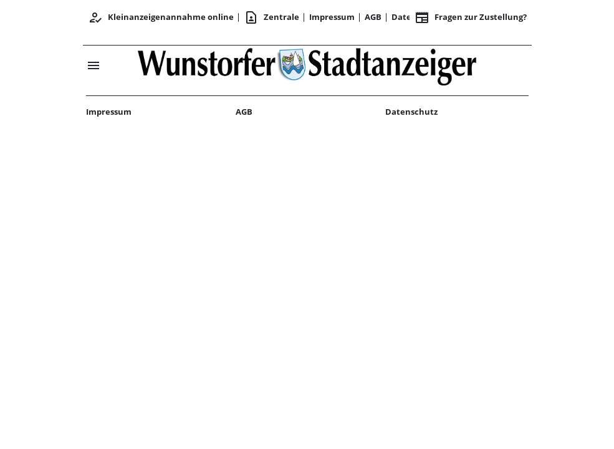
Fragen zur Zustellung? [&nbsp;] (471, 17)
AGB (373, 16)
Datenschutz (411, 111)
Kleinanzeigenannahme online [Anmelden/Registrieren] (161, 17)
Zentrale (271, 17)
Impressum (332, 16)
